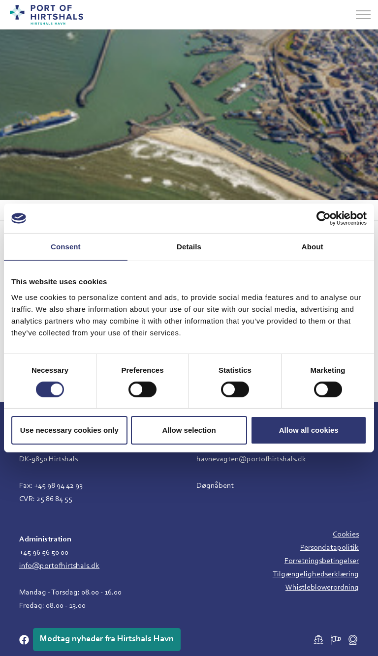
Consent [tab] (66, 246)
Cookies (346, 534)
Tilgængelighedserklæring (316, 574)
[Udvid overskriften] (363, 15)
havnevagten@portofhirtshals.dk (251, 459)
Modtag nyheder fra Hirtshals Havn (107, 639)
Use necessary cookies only (69, 430)
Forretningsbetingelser (321, 561)
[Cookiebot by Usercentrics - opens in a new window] (324, 218)
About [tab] (312, 246)
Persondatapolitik (329, 548)
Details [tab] (189, 246)
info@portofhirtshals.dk (59, 566)
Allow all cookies (309, 430)
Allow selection (189, 430)
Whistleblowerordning (322, 588)
